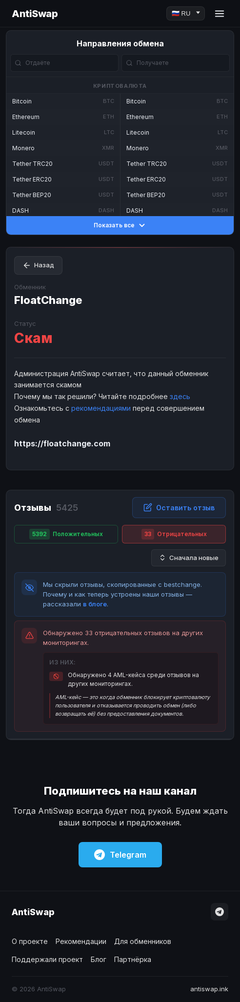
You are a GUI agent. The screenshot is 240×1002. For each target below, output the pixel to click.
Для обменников (142, 941)
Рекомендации (81, 941)
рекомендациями (101, 408)
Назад (38, 265)
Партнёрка (132, 959)
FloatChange (48, 300)
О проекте (30, 941)
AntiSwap (35, 14)
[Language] (185, 13)
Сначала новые (189, 558)
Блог (98, 959)
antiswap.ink (209, 989)
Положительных (66, 534)
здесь (180, 396)
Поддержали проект (47, 959)
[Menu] (219, 13)
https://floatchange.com (62, 443)
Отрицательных (174, 534)
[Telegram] (219, 912)
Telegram (120, 854)
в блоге (95, 604)
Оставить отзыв (179, 507)
